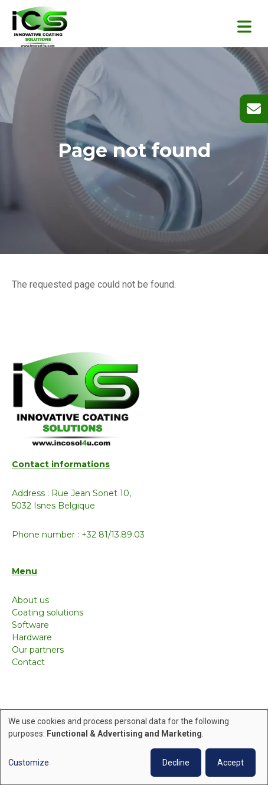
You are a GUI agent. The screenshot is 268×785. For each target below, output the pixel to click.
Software (30, 625)
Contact (28, 662)
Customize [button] (28, 762)
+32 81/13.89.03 (113, 534)
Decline (175, 762)
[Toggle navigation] (244, 26)
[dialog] (134, 747)
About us (30, 600)
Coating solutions (47, 612)
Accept (230, 762)
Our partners (38, 649)
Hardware (32, 637)
